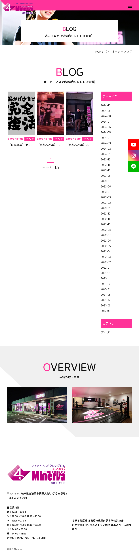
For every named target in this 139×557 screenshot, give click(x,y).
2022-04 (106, 251)
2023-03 (106, 197)
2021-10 (105, 283)
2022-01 (105, 267)
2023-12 (105, 159)
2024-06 (106, 127)
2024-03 (106, 143)
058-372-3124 (19, 497)
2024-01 (105, 154)
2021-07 (105, 300)
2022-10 (105, 224)
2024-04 (106, 137)
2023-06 (106, 186)
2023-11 (105, 164)
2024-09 (106, 110)
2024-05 (106, 132)
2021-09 (105, 289)
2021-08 (105, 294)
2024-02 (106, 148)
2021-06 (105, 305)
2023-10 (105, 170)
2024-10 (105, 105)
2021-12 (105, 273)
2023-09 (106, 175)
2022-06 (106, 240)
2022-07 (106, 235)
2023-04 (106, 191)
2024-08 (106, 116)
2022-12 (105, 213)
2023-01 (105, 208)
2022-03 (106, 256)
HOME (99, 51)
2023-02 (106, 202)
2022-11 (105, 218)
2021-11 (105, 278)
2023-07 (106, 181)
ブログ (105, 332)
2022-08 (106, 229)
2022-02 (106, 262)
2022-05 (106, 246)
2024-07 (106, 121)
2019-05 (105, 310)
